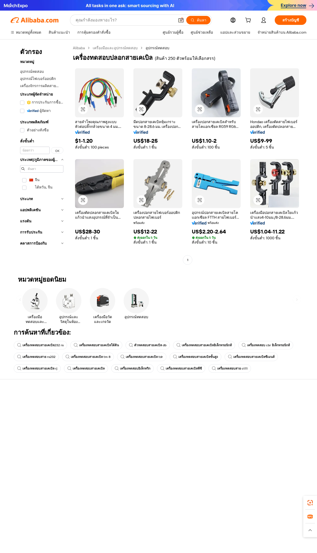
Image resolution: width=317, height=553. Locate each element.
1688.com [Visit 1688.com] (97, 520)
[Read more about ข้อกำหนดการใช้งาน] (245, 530)
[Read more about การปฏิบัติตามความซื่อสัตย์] (286, 530)
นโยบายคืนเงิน (83, 419)
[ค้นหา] (198, 20)
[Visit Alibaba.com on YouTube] (287, 454)
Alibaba (79, 48)
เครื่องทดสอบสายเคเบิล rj (37, 368)
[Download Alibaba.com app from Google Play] (288, 496)
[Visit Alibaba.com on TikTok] (295, 454)
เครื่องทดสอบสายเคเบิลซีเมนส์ (251, 357)
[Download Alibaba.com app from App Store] (249, 496)
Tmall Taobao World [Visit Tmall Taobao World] (125, 520)
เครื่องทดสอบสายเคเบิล (86, 368)
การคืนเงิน (19, 433)
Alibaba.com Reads (147, 433)
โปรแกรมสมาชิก (145, 413)
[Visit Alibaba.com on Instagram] (279, 454)
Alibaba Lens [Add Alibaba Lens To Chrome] (28, 496)
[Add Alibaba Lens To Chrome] (84, 496)
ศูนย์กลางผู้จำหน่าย (208, 413)
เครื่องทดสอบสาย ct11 (230, 368)
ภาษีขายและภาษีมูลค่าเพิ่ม (153, 423)
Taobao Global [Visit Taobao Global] (187, 520)
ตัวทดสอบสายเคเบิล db (147, 345)
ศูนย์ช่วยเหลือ (22, 403)
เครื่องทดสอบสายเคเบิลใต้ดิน (96, 345)
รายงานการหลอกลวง (28, 444)
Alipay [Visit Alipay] (151, 520)
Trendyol (222, 520)
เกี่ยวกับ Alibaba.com (270, 403)
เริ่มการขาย (202, 403)
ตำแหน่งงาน (264, 433)
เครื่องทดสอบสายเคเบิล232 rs (40, 345)
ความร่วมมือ (203, 438)
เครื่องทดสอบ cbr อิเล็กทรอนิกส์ (266, 345)
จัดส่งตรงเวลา (82, 429)
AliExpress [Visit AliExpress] (76, 520)
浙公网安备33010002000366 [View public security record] (233, 542)
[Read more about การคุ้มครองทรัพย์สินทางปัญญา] (156, 530)
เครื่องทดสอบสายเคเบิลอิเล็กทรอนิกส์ (204, 345)
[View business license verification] (204, 543)
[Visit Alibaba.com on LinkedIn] (264, 454)
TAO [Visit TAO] (206, 520)
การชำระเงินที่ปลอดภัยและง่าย (96, 409)
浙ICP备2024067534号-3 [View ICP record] (286, 542)
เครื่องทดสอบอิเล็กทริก (132, 368)
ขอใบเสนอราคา (145, 403)
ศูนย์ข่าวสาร (264, 423)
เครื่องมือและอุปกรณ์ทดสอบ (115, 48)
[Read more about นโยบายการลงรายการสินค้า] (104, 530)
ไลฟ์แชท (18, 413)
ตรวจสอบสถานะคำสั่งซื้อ (31, 423)
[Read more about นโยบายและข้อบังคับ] (25, 530)
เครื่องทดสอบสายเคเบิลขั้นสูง (195, 357)
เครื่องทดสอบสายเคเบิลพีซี (181, 368)
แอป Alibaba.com (214, 496)
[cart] (249, 21)
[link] (310, 503)
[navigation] (40, 154)
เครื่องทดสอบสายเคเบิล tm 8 (88, 357)
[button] (181, 20)
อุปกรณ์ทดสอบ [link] (157, 48)
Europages (242, 520)
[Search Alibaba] (125, 20)
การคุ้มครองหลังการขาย (91, 439)
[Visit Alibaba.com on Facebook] (256, 454)
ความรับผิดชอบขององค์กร (275, 413)
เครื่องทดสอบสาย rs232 (36, 357)
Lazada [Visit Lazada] (165, 520)
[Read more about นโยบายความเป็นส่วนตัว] (205, 530)
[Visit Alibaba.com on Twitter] (271, 454)
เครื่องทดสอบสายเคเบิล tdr (141, 357)
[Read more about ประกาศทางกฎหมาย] (61, 530)
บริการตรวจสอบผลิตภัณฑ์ (92, 449)
